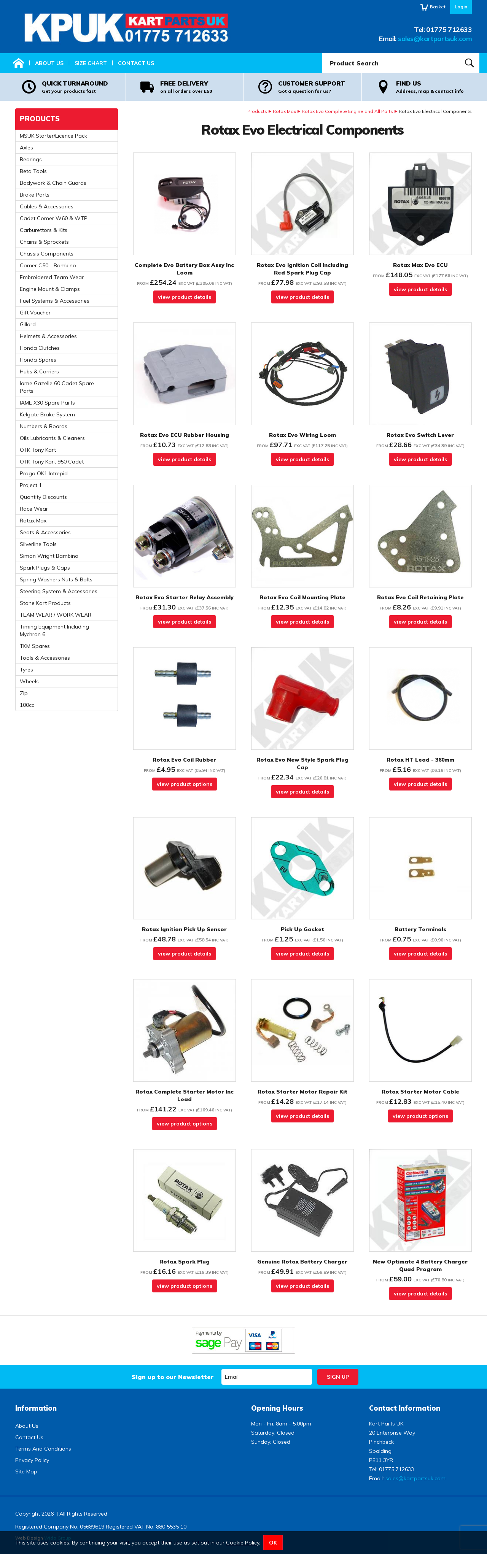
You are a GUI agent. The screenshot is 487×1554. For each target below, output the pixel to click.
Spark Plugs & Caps (45, 567)
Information (36, 1408)
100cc (27, 705)
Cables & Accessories (46, 206)
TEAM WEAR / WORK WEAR (55, 614)
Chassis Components (46, 253)
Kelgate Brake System (47, 414)
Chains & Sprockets (44, 241)
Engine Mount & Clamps (50, 289)
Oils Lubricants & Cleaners (52, 438)
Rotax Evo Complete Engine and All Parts (347, 111)
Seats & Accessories (45, 532)
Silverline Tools (38, 544)
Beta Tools (33, 171)
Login (461, 7)
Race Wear (34, 508)
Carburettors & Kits (43, 230)
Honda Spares (38, 359)
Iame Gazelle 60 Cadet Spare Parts (57, 387)
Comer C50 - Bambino (48, 265)
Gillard (28, 324)
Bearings (31, 159)
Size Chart (91, 63)
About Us (49, 63)
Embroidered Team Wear (52, 277)
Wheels (29, 681)
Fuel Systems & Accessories (54, 300)
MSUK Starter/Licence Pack (53, 135)
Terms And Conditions (43, 1448)
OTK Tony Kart (38, 449)
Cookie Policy (242, 1542)
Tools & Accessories (45, 657)
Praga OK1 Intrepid (44, 473)
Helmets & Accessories (48, 336)
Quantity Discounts (43, 497)
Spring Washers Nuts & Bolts (56, 579)
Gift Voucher (35, 312)
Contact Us (136, 63)
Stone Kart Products (45, 603)
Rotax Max (284, 111)
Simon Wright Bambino (49, 555)
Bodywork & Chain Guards (53, 182)
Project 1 (31, 485)
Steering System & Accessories (58, 591)
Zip (24, 693)
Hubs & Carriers (39, 371)
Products (257, 111)
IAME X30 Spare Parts (47, 402)
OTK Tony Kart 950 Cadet (52, 461)
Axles (26, 147)
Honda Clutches (40, 347)
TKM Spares (35, 646)
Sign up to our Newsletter (172, 1377)
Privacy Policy (32, 1460)
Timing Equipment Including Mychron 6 (54, 630)
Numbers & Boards (43, 426)
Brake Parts (34, 194)
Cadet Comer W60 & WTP (54, 218)
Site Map (26, 1471)
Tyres (26, 669)
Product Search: (322, 53)
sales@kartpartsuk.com (435, 38)
